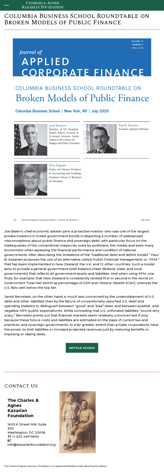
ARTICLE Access (82, 348)
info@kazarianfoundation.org (31, 445)
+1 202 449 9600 (25, 436)
